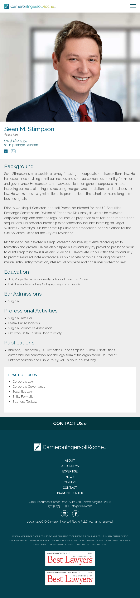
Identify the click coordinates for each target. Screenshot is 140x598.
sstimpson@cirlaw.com (21, 145)
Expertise (70, 471)
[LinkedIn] (6, 151)
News (70, 477)
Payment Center (70, 493)
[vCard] (13, 151)
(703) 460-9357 (16, 141)
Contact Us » (70, 423)
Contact (70, 487)
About (70, 460)
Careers (70, 482)
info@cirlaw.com (81, 506)
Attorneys (70, 466)
